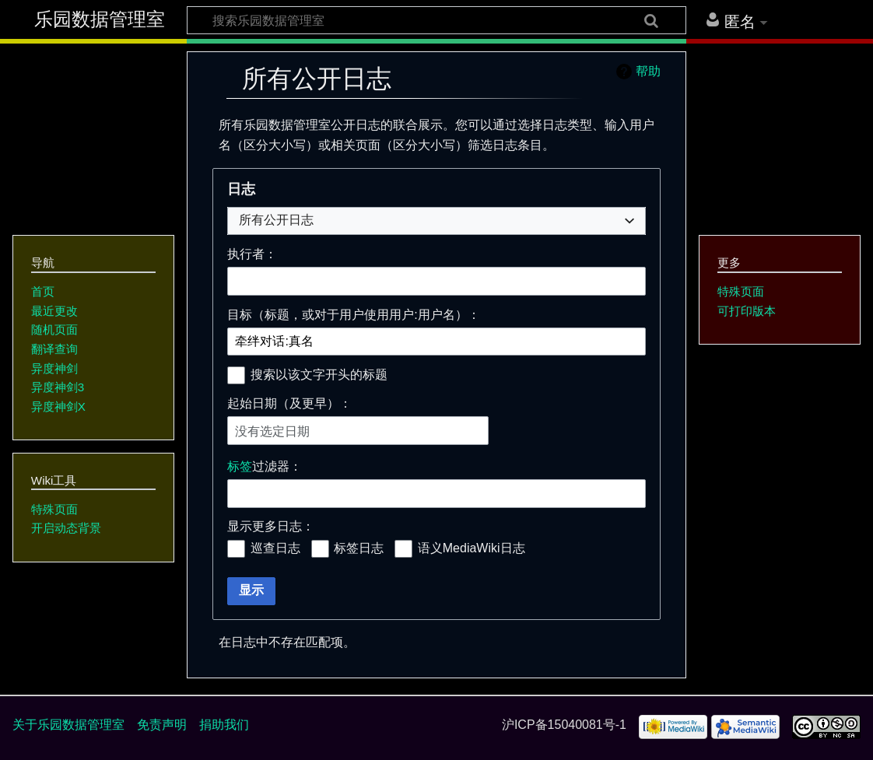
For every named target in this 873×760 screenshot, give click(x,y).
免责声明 (162, 724)
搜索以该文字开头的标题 (319, 374)
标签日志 (359, 548)
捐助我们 (224, 724)
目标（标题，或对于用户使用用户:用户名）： (353, 314)
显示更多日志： (270, 526)
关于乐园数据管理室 (68, 724)
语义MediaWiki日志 (471, 548)
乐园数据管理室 (99, 19)
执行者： (252, 254)
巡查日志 (275, 548)
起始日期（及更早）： (289, 403)
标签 (239, 466)
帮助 (648, 71)
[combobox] (436, 221)
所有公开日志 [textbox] (276, 219)
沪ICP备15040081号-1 (564, 724)
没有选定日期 (272, 431)
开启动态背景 (66, 527)
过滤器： (264, 466)
